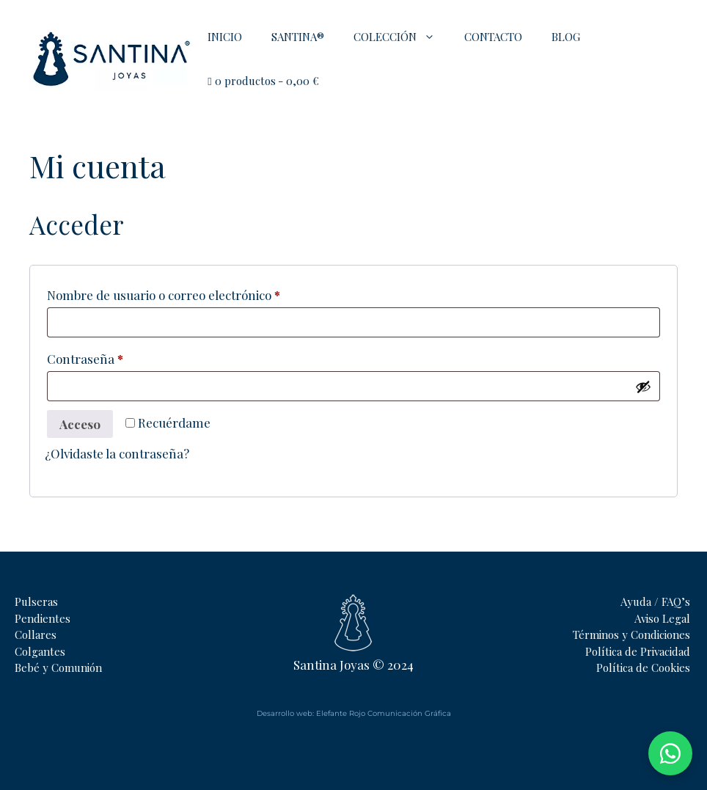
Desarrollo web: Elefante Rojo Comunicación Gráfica (354, 713)
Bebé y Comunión (58, 667)
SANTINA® (297, 36)
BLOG (566, 36)
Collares (35, 634)
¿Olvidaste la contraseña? (117, 453)
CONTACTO (493, 36)
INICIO (225, 36)
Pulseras (36, 601)
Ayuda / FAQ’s (655, 601)
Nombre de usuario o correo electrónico (194, 292)
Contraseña (116, 356)
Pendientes (42, 618)
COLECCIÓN (402, 37)
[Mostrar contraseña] (643, 386)
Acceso (79, 424)
